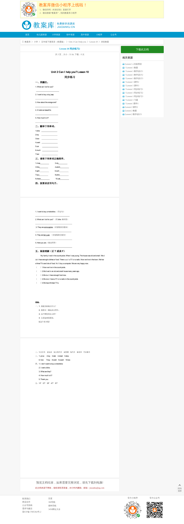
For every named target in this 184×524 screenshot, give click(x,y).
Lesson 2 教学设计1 (133, 114)
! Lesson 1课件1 (132, 103)
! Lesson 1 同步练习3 (134, 96)
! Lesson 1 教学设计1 (134, 71)
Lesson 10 (93, 42)
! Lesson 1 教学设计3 (134, 78)
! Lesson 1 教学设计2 (134, 75)
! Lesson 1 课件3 (132, 86)
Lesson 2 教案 (131, 111)
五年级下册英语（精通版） (53, 42)
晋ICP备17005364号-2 (31, 512)
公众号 (114, 35)
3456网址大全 (54, 509)
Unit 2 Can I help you (77, 42)
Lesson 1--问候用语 (133, 64)
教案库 (28, 42)
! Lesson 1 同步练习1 (134, 89)
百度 (50, 498)
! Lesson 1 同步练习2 (134, 93)
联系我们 (26, 499)
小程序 (99, 35)
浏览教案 (105, 42)
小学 (36, 42)
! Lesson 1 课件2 (132, 82)
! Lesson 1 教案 (131, 68)
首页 (27, 35)
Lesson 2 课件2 (131, 107)
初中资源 (70, 35)
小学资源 (56, 35)
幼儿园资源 (42, 35)
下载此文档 (142, 49)
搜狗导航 (52, 506)
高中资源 (85, 35)
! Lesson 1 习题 (131, 100)
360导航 (51, 502)
